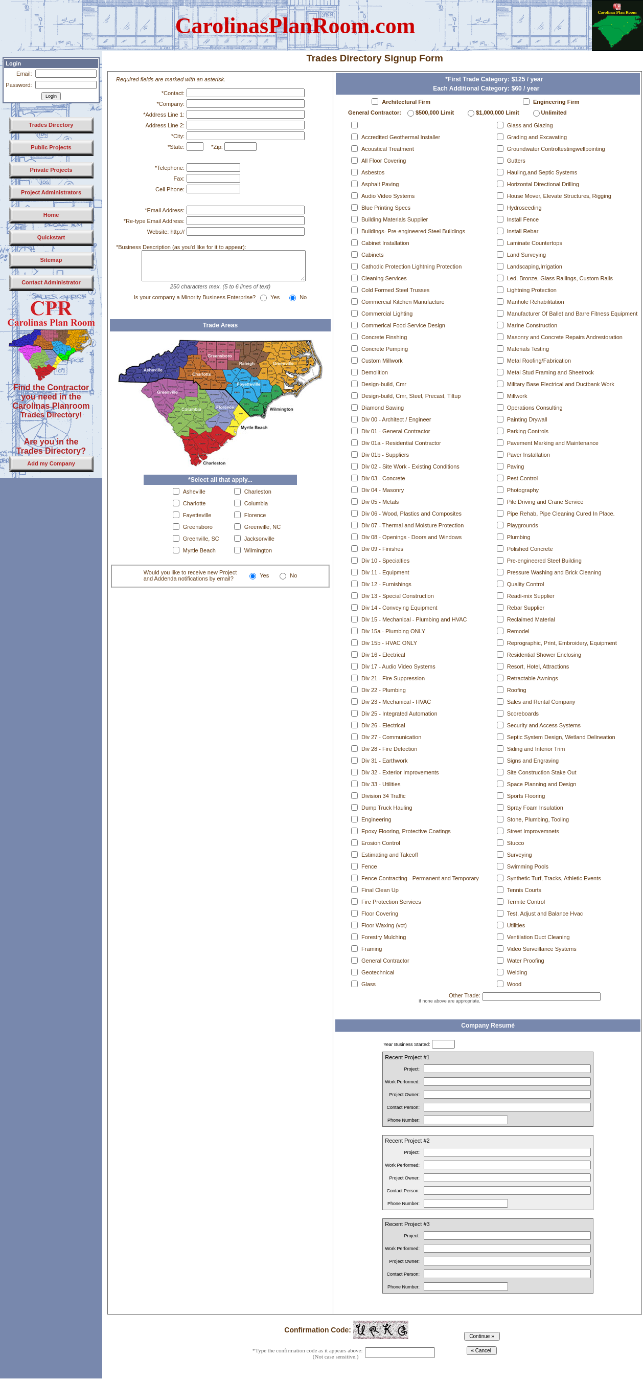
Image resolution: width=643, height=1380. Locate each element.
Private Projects (51, 170)
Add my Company (51, 463)
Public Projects (51, 147)
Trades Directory (51, 125)
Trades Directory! (51, 415)
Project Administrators (51, 192)
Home (51, 215)
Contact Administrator (51, 282)
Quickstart (51, 237)
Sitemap (51, 260)
